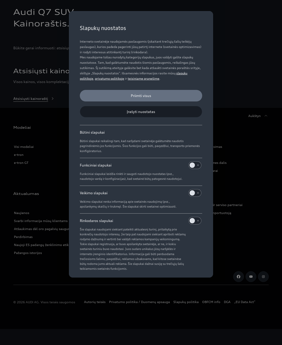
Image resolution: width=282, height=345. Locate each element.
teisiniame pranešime (143, 78)
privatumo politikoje (109, 78)
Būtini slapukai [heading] (92, 132)
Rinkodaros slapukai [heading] (140, 220)
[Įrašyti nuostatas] (141, 111)
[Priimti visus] (141, 95)
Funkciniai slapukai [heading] (140, 165)
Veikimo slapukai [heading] (140, 193)
